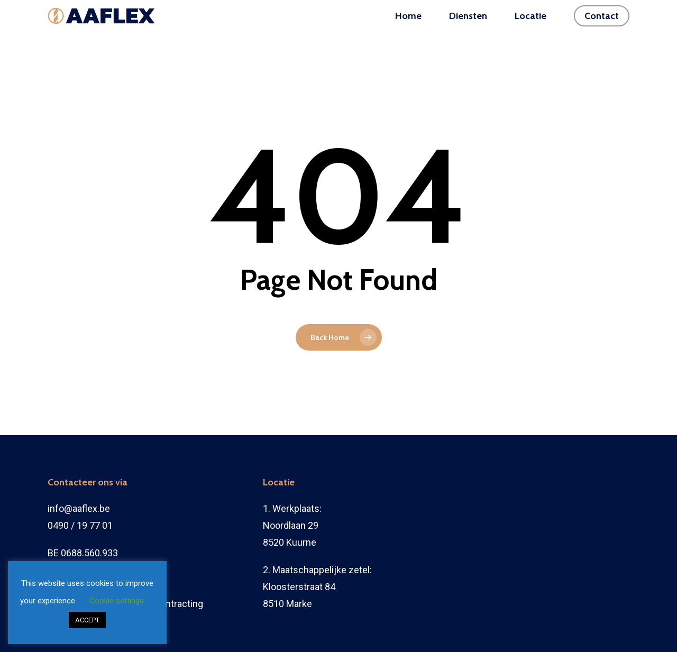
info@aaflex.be (79, 508)
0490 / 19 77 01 (80, 525)
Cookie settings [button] (116, 600)
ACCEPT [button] (87, 620)
